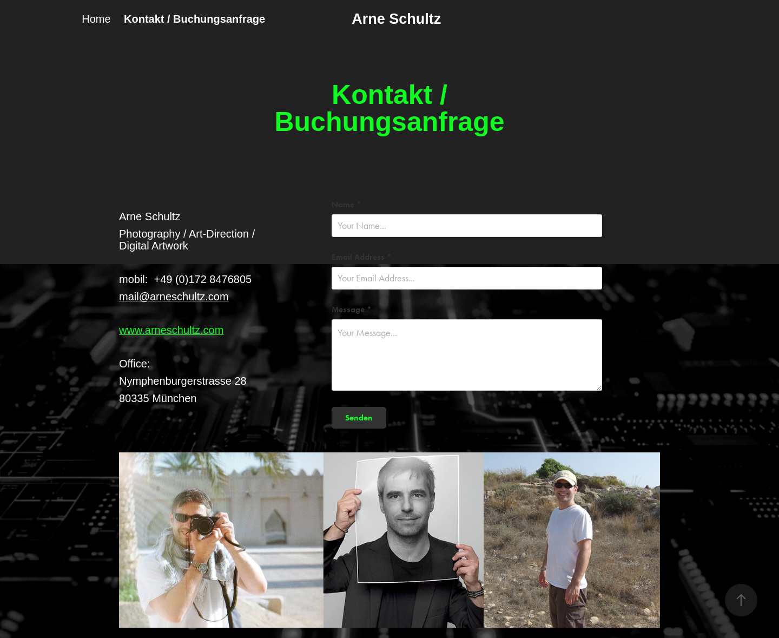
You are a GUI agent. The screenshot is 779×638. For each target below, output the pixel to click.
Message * (352, 310)
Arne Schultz (396, 19)
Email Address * (362, 257)
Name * (346, 205)
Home (96, 19)
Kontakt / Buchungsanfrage (194, 19)
